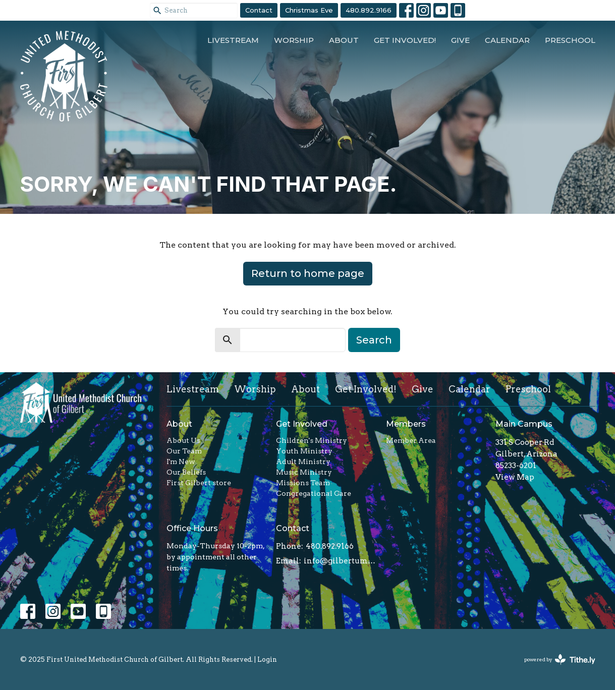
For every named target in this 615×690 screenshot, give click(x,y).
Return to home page (307, 273)
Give (460, 40)
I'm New (180, 461)
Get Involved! (405, 40)
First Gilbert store (198, 483)
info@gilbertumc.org (340, 560)
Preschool (570, 40)
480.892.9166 (369, 10)
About (344, 40)
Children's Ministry (311, 440)
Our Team (184, 451)
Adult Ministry (303, 461)
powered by (559, 659)
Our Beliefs (186, 472)
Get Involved (301, 424)
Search (374, 340)
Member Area (411, 440)
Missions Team (303, 483)
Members (406, 424)
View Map (514, 477)
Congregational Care (313, 493)
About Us (183, 440)
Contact (258, 10)
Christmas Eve (309, 10)
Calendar (507, 40)
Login (267, 659)
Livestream (233, 40)
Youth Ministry (304, 451)
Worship (294, 40)
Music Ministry (304, 472)
